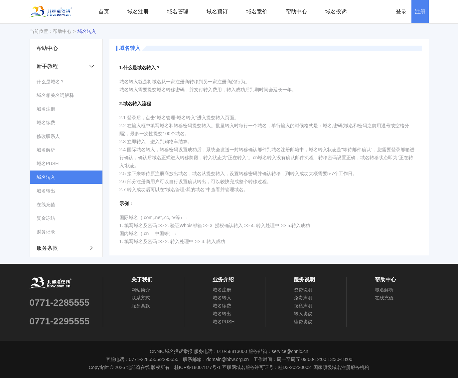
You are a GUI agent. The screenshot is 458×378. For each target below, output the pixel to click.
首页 (103, 11)
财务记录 (46, 231)
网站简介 (140, 289)
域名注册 (138, 11)
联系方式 (140, 297)
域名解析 (46, 150)
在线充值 (46, 204)
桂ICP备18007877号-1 (197, 367)
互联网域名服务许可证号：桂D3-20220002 (266, 367)
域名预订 (217, 11)
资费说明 (303, 289)
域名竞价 (256, 11)
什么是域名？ (51, 81)
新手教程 (68, 66)
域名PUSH (48, 163)
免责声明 (303, 297)
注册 (420, 11)
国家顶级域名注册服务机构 (341, 367)
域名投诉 (336, 11)
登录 (401, 11)
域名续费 (46, 122)
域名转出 (46, 190)
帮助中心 (296, 11)
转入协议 (303, 313)
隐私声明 (303, 305)
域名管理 (177, 11)
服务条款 (65, 248)
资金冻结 (46, 218)
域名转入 (86, 31)
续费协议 (303, 321)
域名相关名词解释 (55, 95)
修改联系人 (48, 136)
